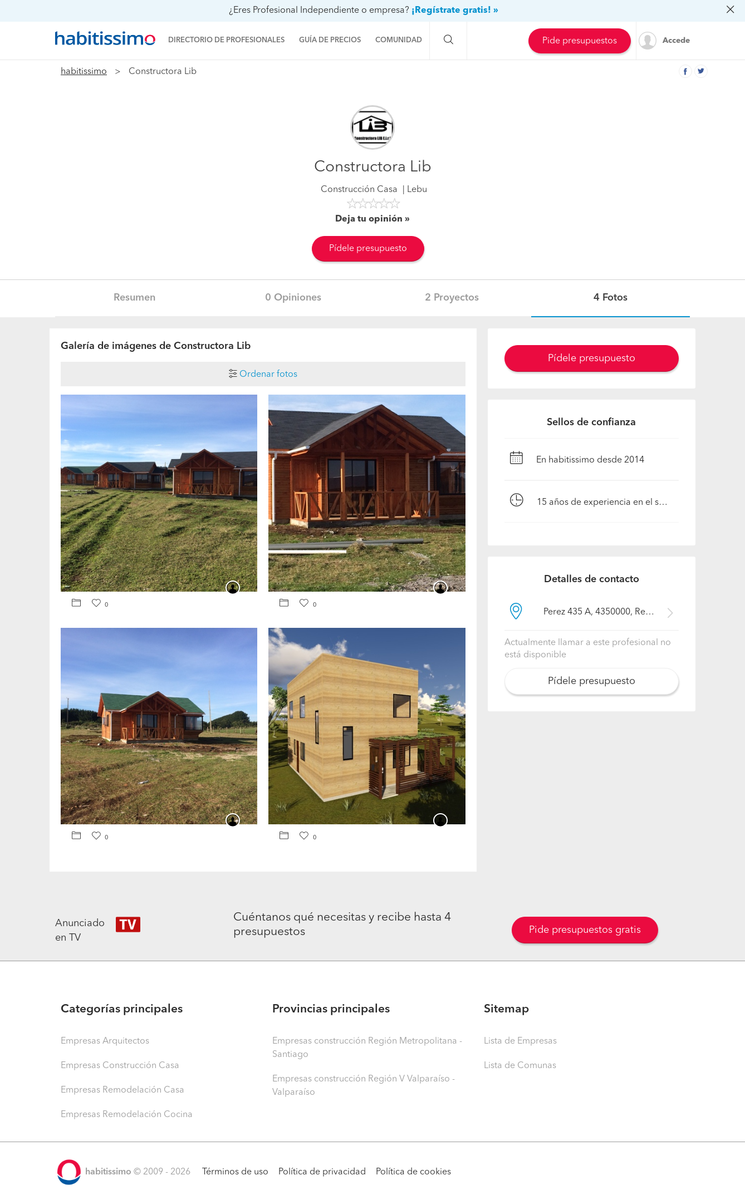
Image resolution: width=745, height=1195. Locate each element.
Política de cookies (413, 1172)
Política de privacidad (322, 1172)
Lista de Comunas (520, 1065)
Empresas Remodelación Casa (122, 1090)
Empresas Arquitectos (105, 1041)
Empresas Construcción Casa (120, 1065)
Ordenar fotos (263, 374)
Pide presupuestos (579, 41)
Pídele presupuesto (368, 248)
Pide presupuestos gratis (585, 930)
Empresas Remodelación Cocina (127, 1114)
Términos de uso (235, 1172)
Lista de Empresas (520, 1041)
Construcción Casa (359, 189)
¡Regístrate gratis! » (454, 10)
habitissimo (84, 71)
